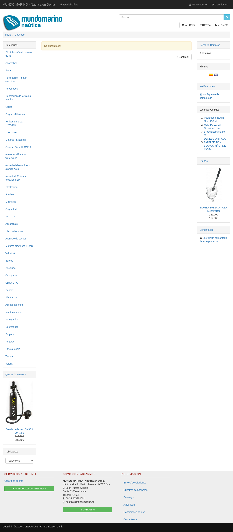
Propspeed (11, 334)
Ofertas (204, 161)
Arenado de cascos (15, 238)
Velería (9, 363)
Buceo (8, 70)
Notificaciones (207, 86)
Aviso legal (129, 504)
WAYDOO (10, 216)
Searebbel (11, 63)
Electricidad (11, 297)
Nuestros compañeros (135, 490)
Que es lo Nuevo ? (15, 374)
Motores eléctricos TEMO (19, 246)
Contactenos (130, 519)
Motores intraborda (15, 139)
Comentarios (206, 229)
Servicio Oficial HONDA (18, 147)
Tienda (9, 356)
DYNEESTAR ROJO (215, 138)
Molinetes (10, 201)
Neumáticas (11, 326)
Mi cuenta (221, 25)
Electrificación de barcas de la (18, 54)
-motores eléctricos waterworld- (15, 156)
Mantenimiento (13, 312)
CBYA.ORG (11, 282)
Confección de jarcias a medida (18, 98)
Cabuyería (11, 275)
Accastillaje (11, 223)
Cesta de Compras (210, 45)
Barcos (9, 260)
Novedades (11, 88)
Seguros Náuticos (15, 114)
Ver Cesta (188, 25)
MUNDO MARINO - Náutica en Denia (29, 4)
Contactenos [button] (87, 510)
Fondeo (9, 194)
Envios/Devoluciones (134, 482)
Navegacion (11, 319)
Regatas (10, 341)
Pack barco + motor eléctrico (16, 79)
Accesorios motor (14, 304)
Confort (9, 290)
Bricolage (10, 268)
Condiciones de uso (134, 512)
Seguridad (11, 209)
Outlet (8, 106)
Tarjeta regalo (12, 349)
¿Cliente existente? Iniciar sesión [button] (29, 489)
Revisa (205, 25)
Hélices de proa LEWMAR (13, 123)
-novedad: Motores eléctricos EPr (15, 178)
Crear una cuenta (13, 480)
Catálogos (129, 497)
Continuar (183, 57)
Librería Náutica (14, 231)
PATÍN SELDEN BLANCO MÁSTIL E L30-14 (215, 146)
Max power (11, 132)
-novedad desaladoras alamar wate (17, 167)
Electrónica (11, 187)
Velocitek (10, 253)
